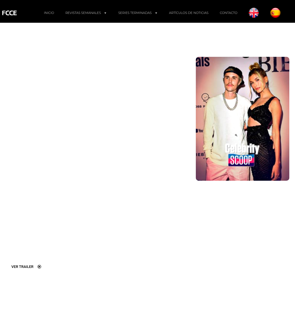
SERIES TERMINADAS (137, 13)
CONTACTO (228, 13)
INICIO (49, 13)
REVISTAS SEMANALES (86, 13)
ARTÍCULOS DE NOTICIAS (189, 13)
